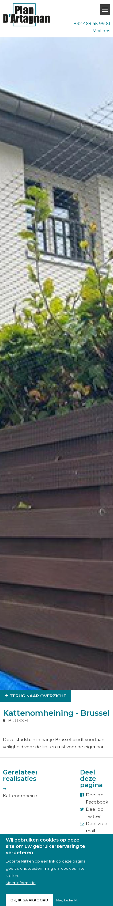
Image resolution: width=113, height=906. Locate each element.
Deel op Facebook (97, 798)
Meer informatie (21, 885)
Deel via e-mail (97, 827)
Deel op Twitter (95, 812)
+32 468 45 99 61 (92, 23)
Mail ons (101, 30)
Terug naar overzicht (38, 695)
